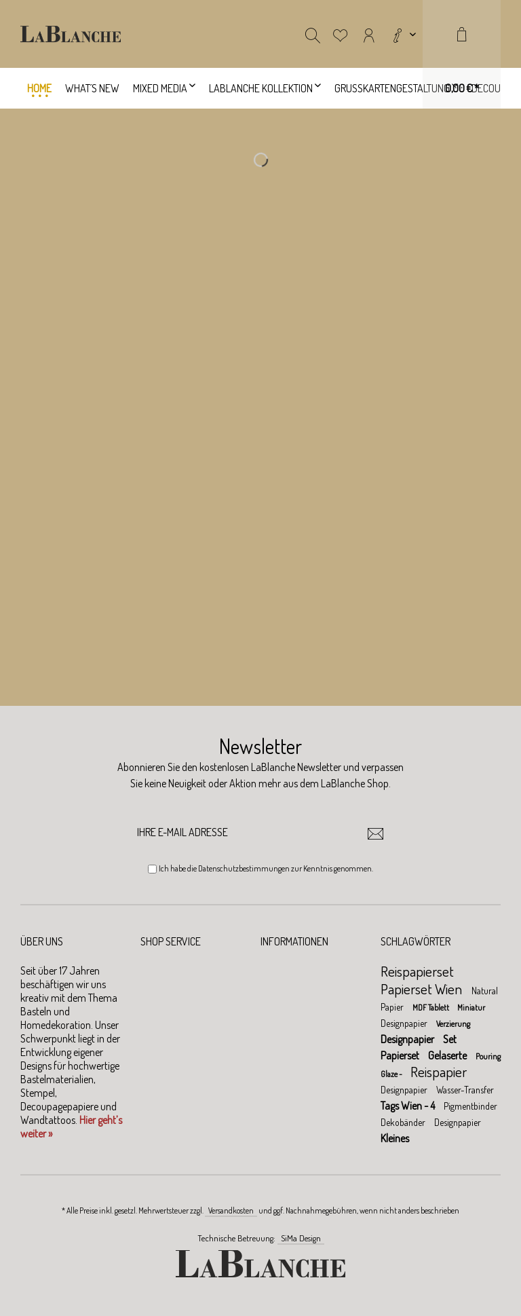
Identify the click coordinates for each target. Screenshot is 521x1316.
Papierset (401, 1055)
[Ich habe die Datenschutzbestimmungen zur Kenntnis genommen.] (152, 869)
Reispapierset (417, 971)
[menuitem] (403, 34)
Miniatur (471, 1007)
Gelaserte (448, 1055)
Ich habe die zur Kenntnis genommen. (266, 868)
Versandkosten (231, 1210)
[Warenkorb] (462, 54)
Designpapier (405, 1023)
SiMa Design (301, 1238)
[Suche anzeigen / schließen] (312, 34)
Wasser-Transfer (465, 1089)
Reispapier (438, 1071)
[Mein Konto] (369, 34)
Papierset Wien (423, 988)
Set (450, 1039)
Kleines (395, 1138)
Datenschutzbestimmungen (244, 868)
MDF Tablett (431, 1007)
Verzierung (453, 1024)
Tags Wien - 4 (409, 1105)
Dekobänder (404, 1122)
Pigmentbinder (470, 1106)
